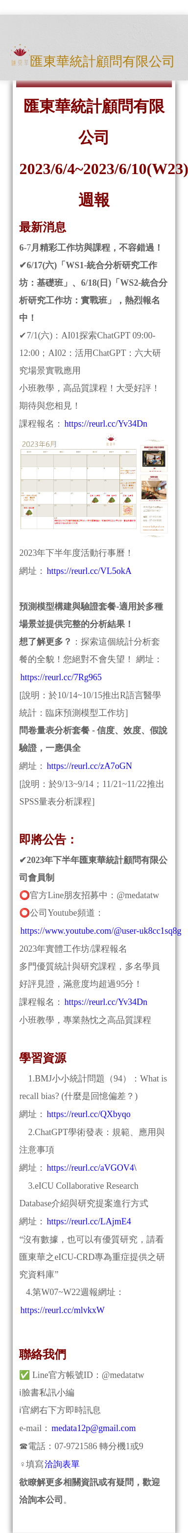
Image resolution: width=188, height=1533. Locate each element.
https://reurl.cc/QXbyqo (88, 1114)
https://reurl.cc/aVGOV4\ (91, 1168)
